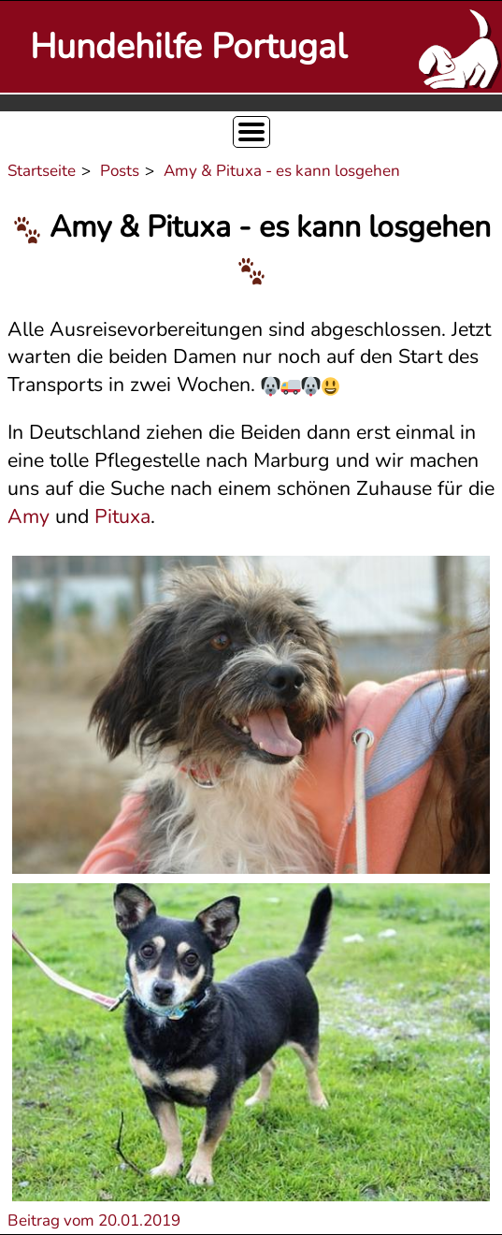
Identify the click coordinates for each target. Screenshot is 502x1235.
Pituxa (122, 516)
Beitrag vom (93, 1220)
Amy (28, 516)
